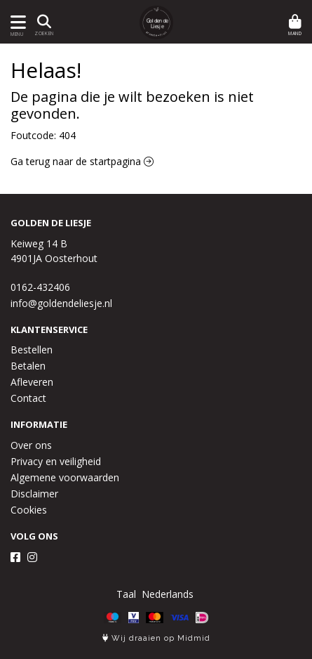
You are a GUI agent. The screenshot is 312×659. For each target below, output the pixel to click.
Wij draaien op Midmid (156, 638)
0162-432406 (40, 287)
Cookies (29, 509)
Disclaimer (34, 493)
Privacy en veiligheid (56, 461)
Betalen (28, 365)
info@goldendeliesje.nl (61, 303)
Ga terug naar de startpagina (82, 161)
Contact (28, 398)
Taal (126, 594)
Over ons (31, 445)
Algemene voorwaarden (65, 477)
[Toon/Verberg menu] (16, 22)
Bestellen (32, 349)
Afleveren (32, 382)
